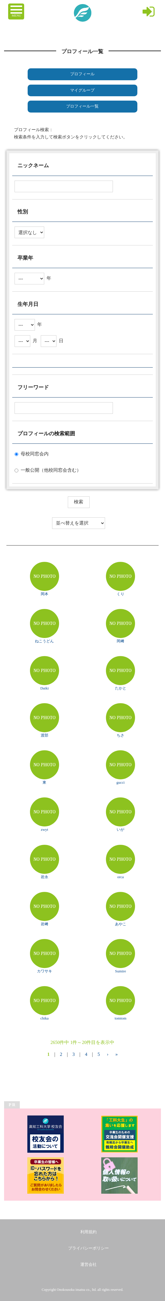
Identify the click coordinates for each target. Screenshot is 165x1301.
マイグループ (82, 90)
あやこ (120, 924)
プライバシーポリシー (88, 1248)
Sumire (120, 971)
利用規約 (88, 1232)
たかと (120, 688)
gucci (120, 782)
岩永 (44, 877)
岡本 (44, 594)
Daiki (44, 688)
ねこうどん (44, 641)
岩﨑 (44, 924)
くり (120, 594)
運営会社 (88, 1264)
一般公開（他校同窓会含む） (51, 470)
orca (120, 877)
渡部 (44, 735)
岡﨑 (120, 641)
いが (120, 829)
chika (44, 1018)
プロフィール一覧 (82, 106)
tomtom (120, 1018)
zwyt (44, 829)
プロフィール (82, 74)
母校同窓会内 (35, 453)
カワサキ (44, 971)
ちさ (120, 735)
